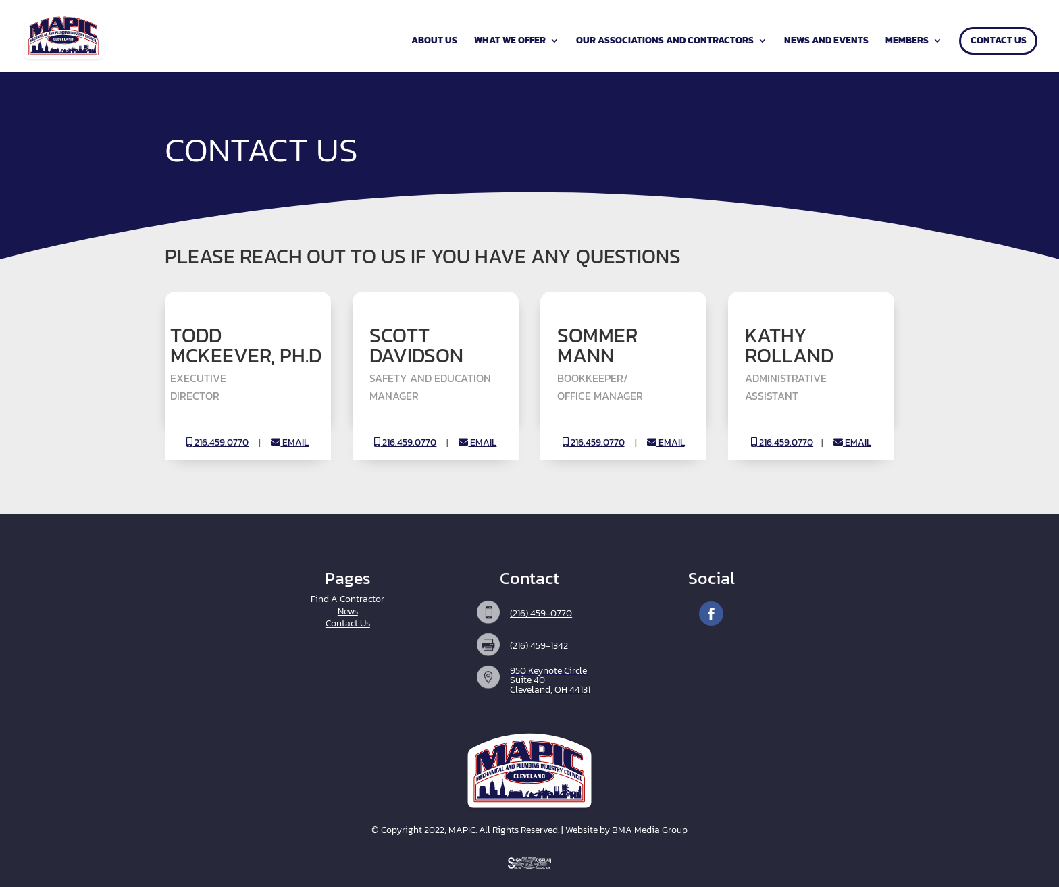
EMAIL (290, 442)
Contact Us (999, 41)
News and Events (826, 41)
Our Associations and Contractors (665, 41)
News (348, 611)
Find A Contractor (347, 599)
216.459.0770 (217, 442)
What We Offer (510, 41)
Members (907, 41)
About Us (434, 41)
